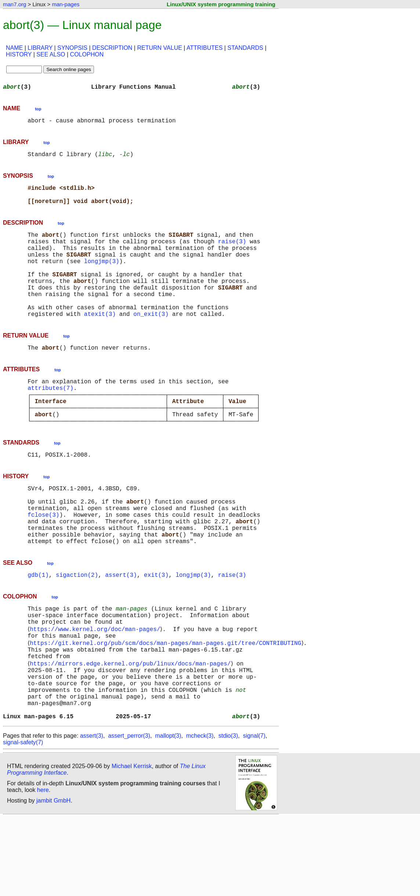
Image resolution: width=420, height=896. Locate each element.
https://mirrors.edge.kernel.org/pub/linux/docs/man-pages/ (131, 730)
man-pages (65, 4)
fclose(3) (43, 563)
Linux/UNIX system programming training (221, 4)
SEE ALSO (50, 54)
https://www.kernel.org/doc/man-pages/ (96, 690)
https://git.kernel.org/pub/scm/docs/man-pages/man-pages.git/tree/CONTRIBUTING (167, 706)
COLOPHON (87, 54)
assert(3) (121, 630)
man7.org (14, 4)
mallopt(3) (168, 814)
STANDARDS (245, 48)
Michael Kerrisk (132, 844)
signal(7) (254, 814)
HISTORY (19, 54)
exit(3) (156, 630)
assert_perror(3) (129, 814)
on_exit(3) (151, 342)
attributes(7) (50, 420)
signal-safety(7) (23, 821)
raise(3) (232, 253)
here (43, 868)
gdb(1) (38, 630)
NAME (14, 48)
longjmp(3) (101, 277)
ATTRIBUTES (204, 48)
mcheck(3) (200, 814)
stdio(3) (228, 814)
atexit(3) (100, 342)
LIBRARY (40, 48)
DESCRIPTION (112, 48)
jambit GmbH (53, 879)
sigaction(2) (77, 630)
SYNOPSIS (72, 48)
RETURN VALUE (159, 48)
